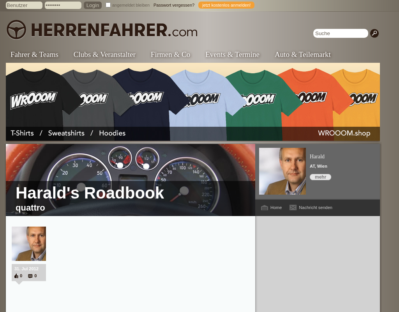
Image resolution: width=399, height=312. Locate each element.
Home (276, 207)
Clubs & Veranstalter (105, 54)
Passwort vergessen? (174, 5)
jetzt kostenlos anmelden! (226, 5)
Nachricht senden (315, 207)
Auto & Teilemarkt (303, 54)
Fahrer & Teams (34, 54)
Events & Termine (232, 54)
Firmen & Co (170, 54)
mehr (320, 177)
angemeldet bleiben (131, 5)
